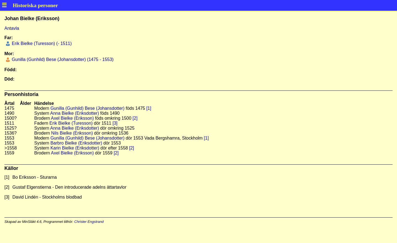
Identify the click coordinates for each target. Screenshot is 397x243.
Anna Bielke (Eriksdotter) (74, 113)
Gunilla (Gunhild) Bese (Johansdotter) (87, 108)
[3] (114, 123)
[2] (135, 118)
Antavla (11, 28)
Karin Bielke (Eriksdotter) (74, 148)
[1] (148, 108)
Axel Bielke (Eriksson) (72, 118)
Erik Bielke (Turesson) (71, 123)
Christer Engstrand (89, 222)
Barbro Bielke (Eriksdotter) (76, 143)
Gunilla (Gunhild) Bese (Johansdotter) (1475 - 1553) (62, 59)
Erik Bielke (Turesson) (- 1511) (41, 43)
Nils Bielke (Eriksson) (72, 133)
